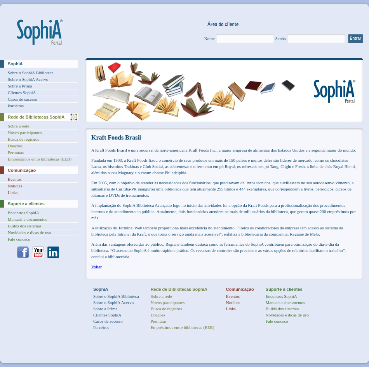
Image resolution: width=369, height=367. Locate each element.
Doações (15, 145)
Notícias (15, 186)
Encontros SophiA (23, 212)
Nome (209, 38)
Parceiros (16, 105)
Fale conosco (19, 239)
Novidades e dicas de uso (29, 232)
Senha (280, 38)
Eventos (14, 179)
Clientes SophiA (22, 92)
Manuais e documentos (27, 219)
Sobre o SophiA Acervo (28, 79)
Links (12, 192)
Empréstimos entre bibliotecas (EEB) (39, 159)
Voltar (96, 266)
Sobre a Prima (20, 86)
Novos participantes (25, 132)
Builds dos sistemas (25, 226)
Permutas (16, 152)
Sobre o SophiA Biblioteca (31, 72)
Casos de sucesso (22, 99)
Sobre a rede (18, 126)
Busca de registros (23, 139)
